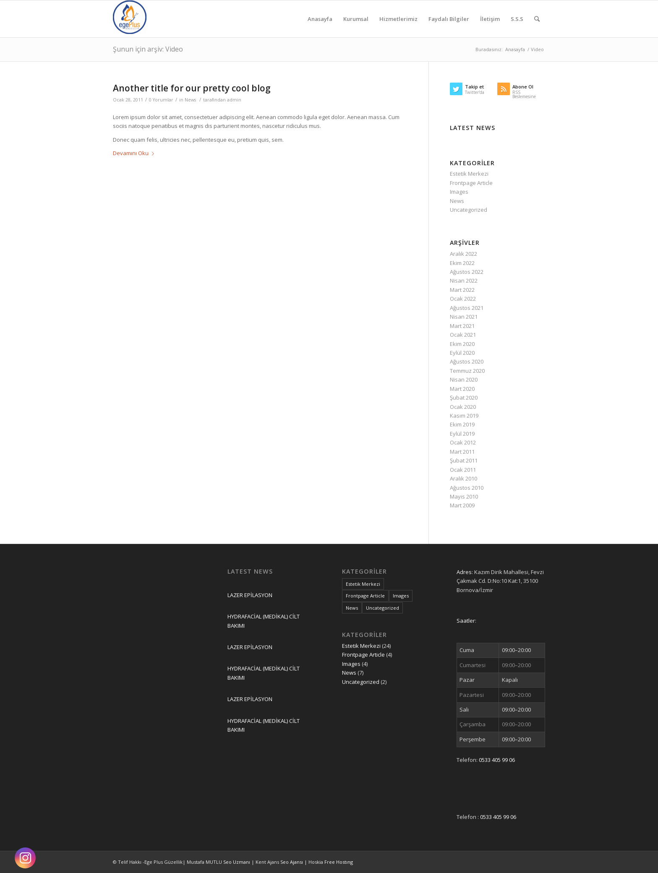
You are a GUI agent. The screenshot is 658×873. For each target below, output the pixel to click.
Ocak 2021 (463, 334)
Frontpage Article (471, 183)
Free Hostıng (338, 862)
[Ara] (537, 18)
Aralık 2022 (463, 253)
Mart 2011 (462, 451)
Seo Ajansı (292, 862)
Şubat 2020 (464, 397)
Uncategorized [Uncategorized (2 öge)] (382, 608)
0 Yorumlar (161, 100)
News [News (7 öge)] (352, 608)
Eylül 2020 (462, 352)
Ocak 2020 (463, 407)
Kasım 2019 (464, 415)
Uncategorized (468, 209)
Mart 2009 (462, 505)
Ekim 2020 (462, 344)
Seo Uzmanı (237, 862)
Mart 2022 (462, 290)
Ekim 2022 (462, 263)
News (190, 100)
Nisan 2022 (464, 280)
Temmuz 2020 (467, 370)
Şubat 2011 (464, 460)
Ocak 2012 (463, 442)
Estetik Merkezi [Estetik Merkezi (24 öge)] (363, 584)
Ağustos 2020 (466, 361)
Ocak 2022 (463, 298)
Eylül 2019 (462, 433)
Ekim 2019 (462, 424)
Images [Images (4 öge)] (401, 595)
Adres (464, 572)
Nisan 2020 (464, 379)
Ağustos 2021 (466, 308)
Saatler (466, 620)
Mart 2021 (462, 326)
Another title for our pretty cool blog (192, 88)
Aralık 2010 (463, 478)
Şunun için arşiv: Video (148, 49)
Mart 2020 (462, 388)
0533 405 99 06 (497, 760)
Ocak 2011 (463, 469)
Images (459, 191)
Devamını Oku (135, 153)
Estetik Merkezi (469, 173)
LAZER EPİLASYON (249, 595)
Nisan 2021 (464, 316)
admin (234, 100)
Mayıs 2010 (464, 496)
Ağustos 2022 (466, 271)
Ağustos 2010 (466, 487)
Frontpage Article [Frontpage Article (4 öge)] (365, 595)
